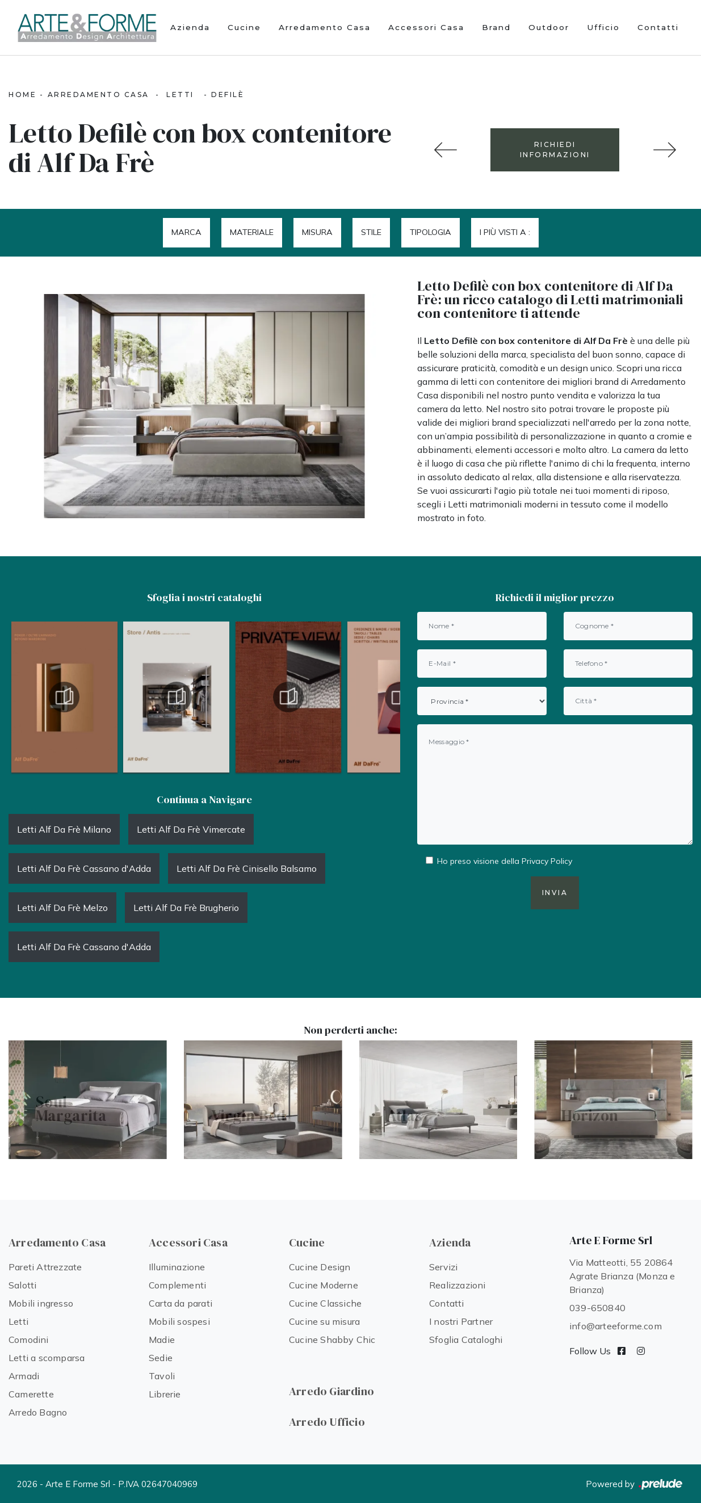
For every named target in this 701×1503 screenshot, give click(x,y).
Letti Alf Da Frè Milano (64, 829)
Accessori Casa (426, 27)
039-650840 (597, 1307)
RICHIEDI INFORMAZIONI (555, 149)
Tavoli (162, 1376)
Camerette (31, 1394)
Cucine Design (320, 1267)
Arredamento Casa (325, 27)
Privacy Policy (547, 861)
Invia (555, 892)
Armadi (24, 1376)
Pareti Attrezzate (45, 1267)
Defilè (227, 94)
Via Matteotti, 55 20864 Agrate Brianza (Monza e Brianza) (622, 1276)
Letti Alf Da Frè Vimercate (191, 829)
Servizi (443, 1267)
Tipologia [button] (430, 232)
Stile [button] (371, 232)
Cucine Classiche (325, 1303)
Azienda (190, 27)
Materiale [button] (252, 232)
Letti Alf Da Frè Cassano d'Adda (84, 868)
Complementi (177, 1285)
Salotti (22, 1285)
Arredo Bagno (38, 1412)
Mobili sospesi (179, 1321)
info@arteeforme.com (615, 1326)
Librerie (165, 1394)
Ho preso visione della (504, 861)
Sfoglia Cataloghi (465, 1339)
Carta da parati (180, 1303)
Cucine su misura (324, 1321)
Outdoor (548, 27)
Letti (180, 94)
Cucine (244, 27)
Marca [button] (186, 232)
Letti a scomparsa (47, 1357)
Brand (496, 27)
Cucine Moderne (323, 1285)
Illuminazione (177, 1267)
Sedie (161, 1357)
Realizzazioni (457, 1285)
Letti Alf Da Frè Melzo (62, 907)
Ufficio (603, 27)
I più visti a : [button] (505, 232)
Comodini (29, 1339)
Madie (162, 1339)
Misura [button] (317, 232)
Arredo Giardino (331, 1391)
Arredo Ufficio (327, 1422)
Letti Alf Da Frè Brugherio (186, 907)
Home (22, 94)
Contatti (658, 27)
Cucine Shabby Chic (332, 1339)
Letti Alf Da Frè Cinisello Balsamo (247, 868)
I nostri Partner (461, 1321)
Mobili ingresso (41, 1303)
